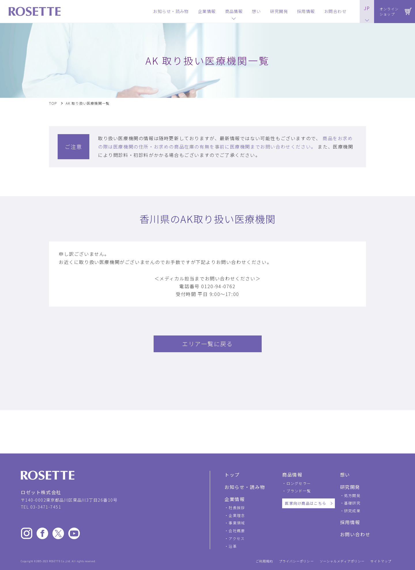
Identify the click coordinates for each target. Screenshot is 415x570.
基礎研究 (352, 503)
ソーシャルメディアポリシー (342, 561)
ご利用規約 (264, 561)
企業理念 (237, 515)
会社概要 (237, 530)
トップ (232, 474)
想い (345, 474)
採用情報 (350, 522)
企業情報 (235, 499)
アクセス (237, 538)
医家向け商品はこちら (305, 503)
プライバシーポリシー (296, 561)
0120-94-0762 (218, 286)
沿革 (233, 546)
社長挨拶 (237, 507)
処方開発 (352, 495)
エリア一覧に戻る (207, 344)
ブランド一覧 (298, 491)
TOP (53, 103)
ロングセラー (298, 483)
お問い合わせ (355, 534)
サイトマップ (380, 561)
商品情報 (292, 474)
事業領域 (237, 523)
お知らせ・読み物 (245, 486)
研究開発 (350, 486)
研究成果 (352, 510)
